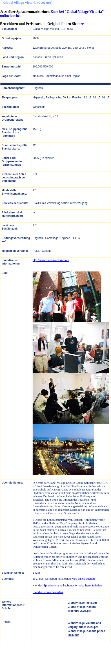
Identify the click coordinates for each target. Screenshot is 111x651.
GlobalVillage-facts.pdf (82, 602)
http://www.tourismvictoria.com (51, 260)
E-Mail (36, 572)
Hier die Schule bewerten (48, 592)
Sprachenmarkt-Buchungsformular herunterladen (72, 585)
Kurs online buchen (83, 578)
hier (81, 24)
